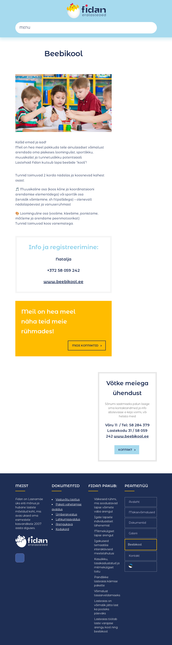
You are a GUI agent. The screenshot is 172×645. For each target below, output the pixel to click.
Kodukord (62, 529)
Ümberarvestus (66, 514)
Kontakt (134, 555)
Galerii (133, 533)
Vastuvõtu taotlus (68, 499)
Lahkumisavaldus (68, 519)
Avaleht (134, 502)
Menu (88, 27)
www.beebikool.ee (63, 281)
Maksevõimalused (142, 512)
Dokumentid (137, 522)
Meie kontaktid (87, 345)
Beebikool (135, 544)
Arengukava (64, 524)
